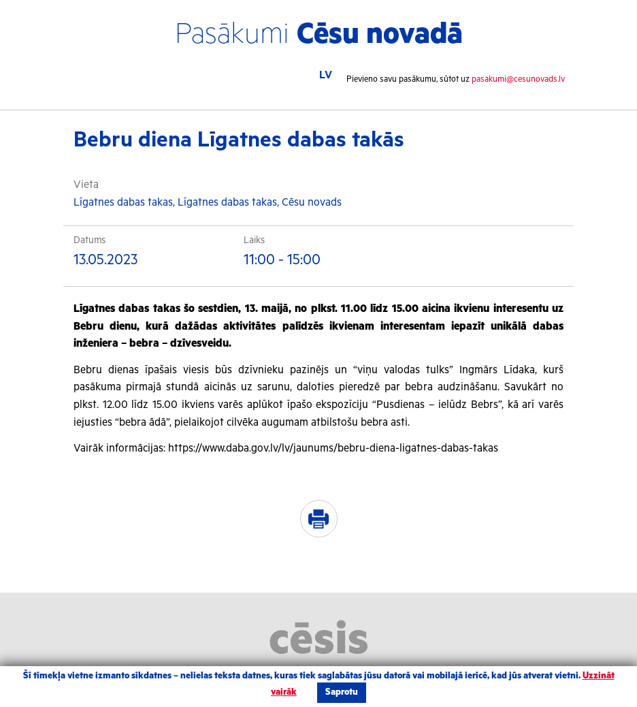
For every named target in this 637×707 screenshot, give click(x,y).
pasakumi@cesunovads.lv (518, 79)
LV (325, 75)
